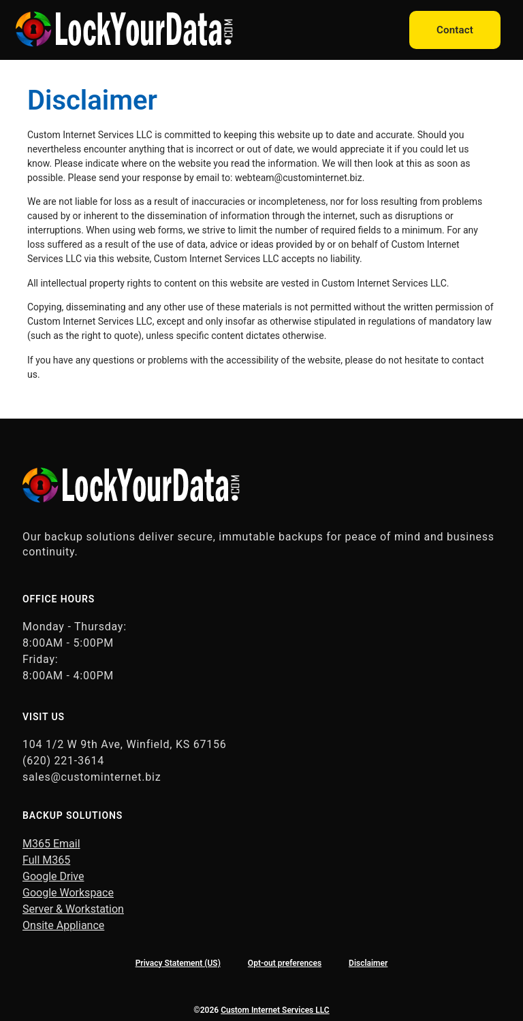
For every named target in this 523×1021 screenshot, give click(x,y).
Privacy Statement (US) (178, 963)
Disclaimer (368, 963)
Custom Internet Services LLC (275, 1010)
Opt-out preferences (284, 963)
